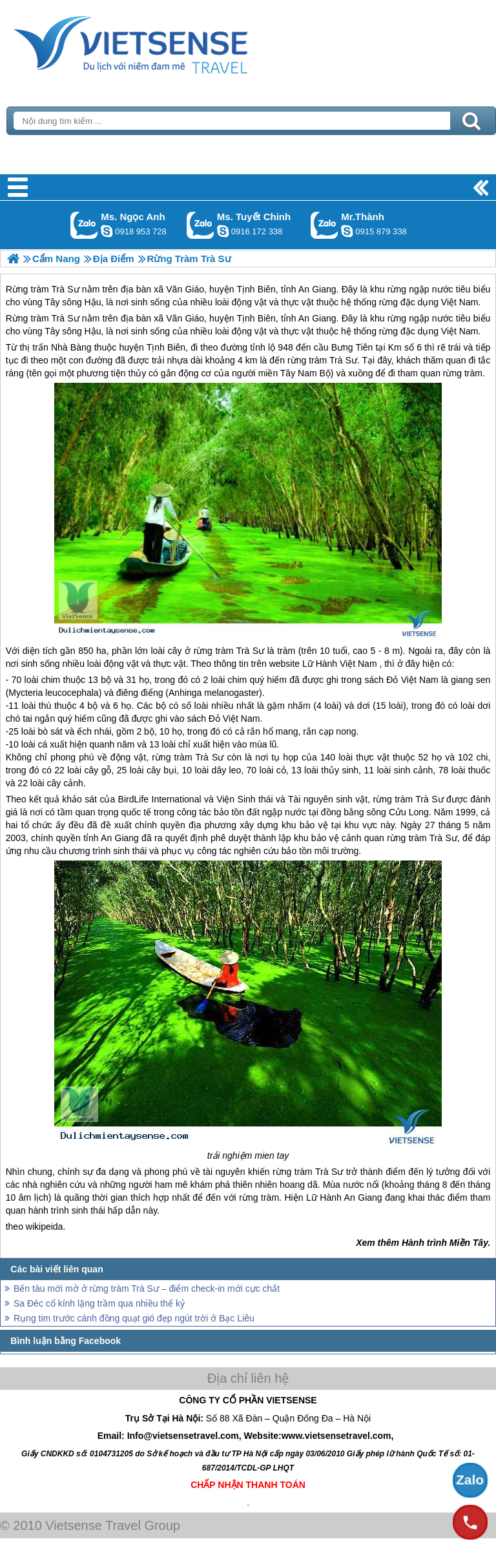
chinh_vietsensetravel (222, 231)
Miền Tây (469, 1242)
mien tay (271, 1155)
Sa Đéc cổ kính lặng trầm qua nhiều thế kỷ (99, 1303)
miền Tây (277, 373)
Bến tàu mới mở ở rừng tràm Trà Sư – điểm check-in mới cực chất (147, 1288)
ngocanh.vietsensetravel (106, 231)
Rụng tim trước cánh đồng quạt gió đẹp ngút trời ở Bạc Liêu (134, 1318)
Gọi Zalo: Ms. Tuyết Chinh (200, 224)
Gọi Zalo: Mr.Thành (324, 224)
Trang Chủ (163, 42)
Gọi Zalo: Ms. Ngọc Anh (84, 224)
